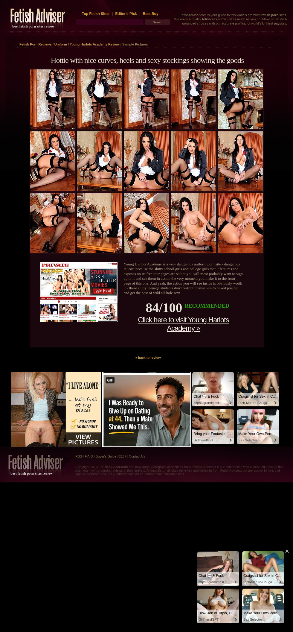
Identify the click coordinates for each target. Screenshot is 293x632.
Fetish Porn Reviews (35, 44)
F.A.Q (89, 456)
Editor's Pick (126, 14)
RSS (78, 456)
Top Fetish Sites (96, 14)
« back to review (148, 357)
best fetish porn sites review (33, 26)
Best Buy (150, 14)
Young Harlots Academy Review (95, 44)
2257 (122, 456)
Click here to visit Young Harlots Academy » (183, 324)
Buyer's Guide (106, 456)
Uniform (60, 44)
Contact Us (137, 456)
